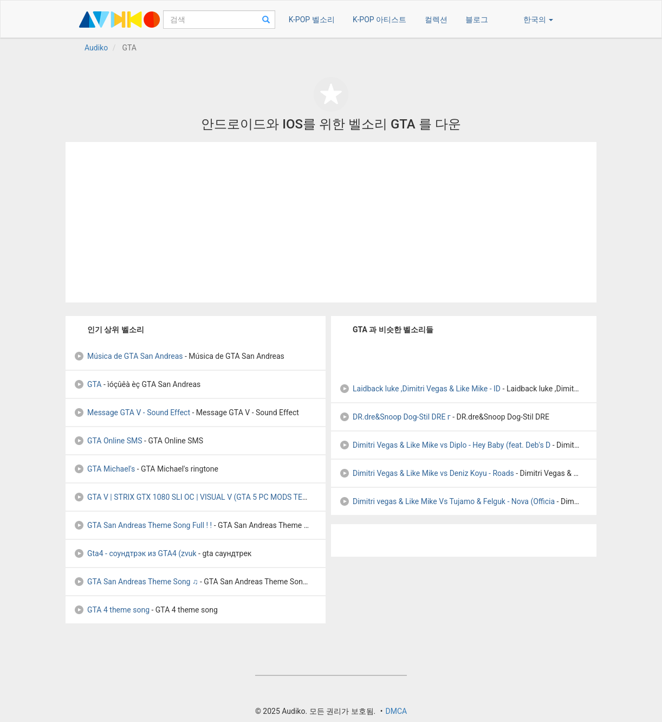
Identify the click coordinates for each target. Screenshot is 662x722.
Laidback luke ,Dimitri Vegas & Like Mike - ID (420, 388)
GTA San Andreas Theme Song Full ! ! (143, 525)
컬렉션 (436, 19)
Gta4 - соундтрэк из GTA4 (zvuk (135, 553)
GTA (87, 384)
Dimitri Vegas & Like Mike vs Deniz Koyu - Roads (426, 473)
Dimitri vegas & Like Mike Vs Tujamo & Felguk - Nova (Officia (447, 501)
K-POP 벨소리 (312, 19)
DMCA (396, 711)
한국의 (538, 19)
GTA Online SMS (108, 440)
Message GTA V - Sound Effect (132, 412)
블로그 (476, 19)
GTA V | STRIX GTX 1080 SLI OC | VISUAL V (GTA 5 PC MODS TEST (192, 497)
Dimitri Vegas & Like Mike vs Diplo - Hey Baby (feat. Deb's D (444, 445)
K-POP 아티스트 (379, 19)
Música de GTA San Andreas (128, 356)
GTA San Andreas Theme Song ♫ (136, 581)
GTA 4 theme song (112, 609)
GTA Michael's (104, 468)
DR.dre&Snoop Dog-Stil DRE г (395, 416)
